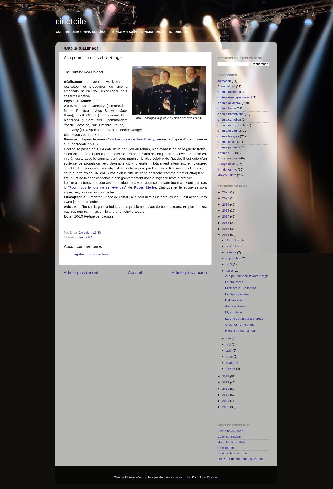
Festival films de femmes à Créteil (240, 459)
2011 (226, 388)
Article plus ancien (189, 272)
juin (229, 338)
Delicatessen (234, 300)
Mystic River (233, 312)
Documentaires (227, 158)
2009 (226, 400)
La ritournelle (234, 282)
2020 (226, 198)
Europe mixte (226, 164)
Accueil (135, 272)
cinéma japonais (228, 147)
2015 (226, 228)
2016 (226, 222)
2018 (226, 210)
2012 (226, 382)
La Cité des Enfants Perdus (244, 318)
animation (224, 81)
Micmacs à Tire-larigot (240, 288)
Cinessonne (225, 447)
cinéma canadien (229, 119)
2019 (226, 204)
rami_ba (184, 477)
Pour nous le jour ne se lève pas (97, 187)
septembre (234, 258)
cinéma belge (226, 108)
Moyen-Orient (226, 175)
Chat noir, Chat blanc (239, 324)
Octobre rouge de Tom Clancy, (131, 139)
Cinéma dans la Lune (232, 453)
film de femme (227, 169)
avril (229, 350)
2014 (226, 235)
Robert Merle (144, 187)
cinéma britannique (230, 114)
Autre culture (226, 86)
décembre (233, 240)
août (229, 264)
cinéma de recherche (232, 125)
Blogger (212, 477)
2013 (226, 376)
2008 (226, 407)
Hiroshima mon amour (240, 330)
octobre (231, 252)
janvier (231, 369)
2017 (226, 216)
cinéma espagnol (229, 130)
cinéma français (228, 136)
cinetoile (71, 21)
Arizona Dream (235, 306)
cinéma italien (227, 141)
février (230, 362)
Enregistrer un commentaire (89, 254)
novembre (233, 246)
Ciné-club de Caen (230, 431)
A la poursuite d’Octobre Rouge (247, 276)
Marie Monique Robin (232, 442)
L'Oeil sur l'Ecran (229, 436)
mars (230, 356)
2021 (226, 192)
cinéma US (84, 237)
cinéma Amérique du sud (234, 97)
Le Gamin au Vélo (237, 294)
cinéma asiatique (229, 103)
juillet (230, 270)
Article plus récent (81, 272)
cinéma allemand (229, 91)
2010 (226, 394)
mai (229, 344)
